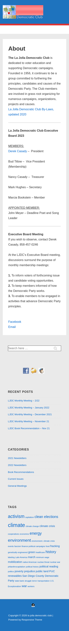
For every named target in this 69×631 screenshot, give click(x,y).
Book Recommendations (21, 472)
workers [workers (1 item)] (31, 586)
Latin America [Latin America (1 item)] (21, 557)
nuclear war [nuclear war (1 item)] (55, 562)
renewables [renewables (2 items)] (15, 575)
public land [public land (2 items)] (42, 571)
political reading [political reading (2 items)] (48, 566)
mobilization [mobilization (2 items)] (15, 561)
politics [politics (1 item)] (11, 571)
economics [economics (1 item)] (24, 534)
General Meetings (17, 486)
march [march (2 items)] (32, 557)
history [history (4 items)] (51, 552)
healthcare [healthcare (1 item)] (40, 552)
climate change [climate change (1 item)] (32, 526)
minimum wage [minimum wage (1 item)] (42, 557)
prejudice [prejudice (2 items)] (29, 571)
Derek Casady (17, 151)
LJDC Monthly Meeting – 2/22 (23, 400)
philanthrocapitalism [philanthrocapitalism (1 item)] (16, 567)
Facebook (14, 321)
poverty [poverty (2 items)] (19, 571)
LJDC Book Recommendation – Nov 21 (29, 428)
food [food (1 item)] (48, 546)
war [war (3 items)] (24, 586)
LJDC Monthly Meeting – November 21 (28, 421)
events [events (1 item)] (11, 546)
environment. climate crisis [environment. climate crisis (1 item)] (43, 541)
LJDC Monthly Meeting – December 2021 (30, 414)
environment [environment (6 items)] (19, 540)
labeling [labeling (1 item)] (11, 557)
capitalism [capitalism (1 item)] (29, 517)
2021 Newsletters (17, 458)
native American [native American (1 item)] (30, 562)
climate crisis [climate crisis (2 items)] (47, 526)
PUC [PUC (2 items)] (52, 571)
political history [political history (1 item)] (32, 567)
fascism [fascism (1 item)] (17, 546)
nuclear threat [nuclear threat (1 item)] (43, 562)
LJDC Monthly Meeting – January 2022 (28, 407)
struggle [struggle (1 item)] (28, 581)
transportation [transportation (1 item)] (43, 581)
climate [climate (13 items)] (16, 525)
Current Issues (16, 479)
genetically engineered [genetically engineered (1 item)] (18, 552)
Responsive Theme (32, 619)
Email (12, 326)
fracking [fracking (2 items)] (55, 546)
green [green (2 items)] (31, 552)
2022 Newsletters (17, 465)
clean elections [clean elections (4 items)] (46, 517)
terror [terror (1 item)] (34, 581)
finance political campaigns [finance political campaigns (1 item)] (33, 546)
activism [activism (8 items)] (16, 516)
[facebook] (33, 605)
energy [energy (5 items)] (36, 533)
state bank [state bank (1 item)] (19, 581)
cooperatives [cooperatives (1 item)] (13, 534)
